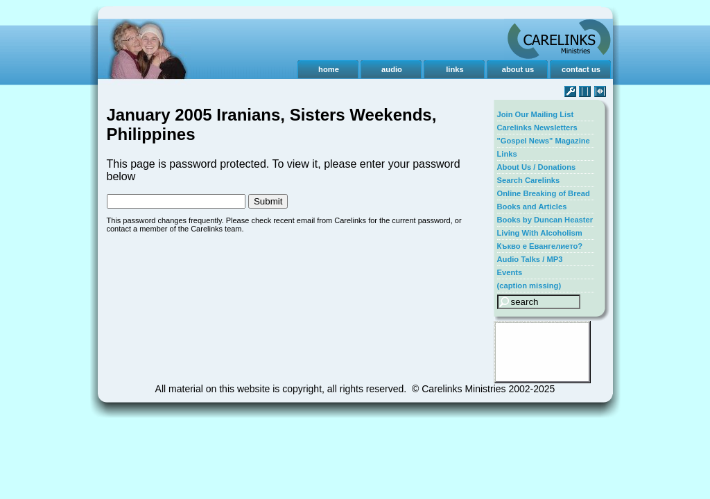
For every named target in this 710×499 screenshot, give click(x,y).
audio (391, 69)
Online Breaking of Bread (543, 193)
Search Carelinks (528, 180)
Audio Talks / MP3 (530, 259)
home (328, 69)
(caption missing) (529, 285)
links (455, 69)
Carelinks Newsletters (537, 127)
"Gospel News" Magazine (543, 141)
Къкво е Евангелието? (540, 246)
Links (507, 154)
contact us (581, 69)
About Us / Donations (536, 167)
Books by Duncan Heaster (545, 220)
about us (518, 69)
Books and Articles (532, 206)
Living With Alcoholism (539, 233)
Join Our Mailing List (535, 114)
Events (510, 272)
